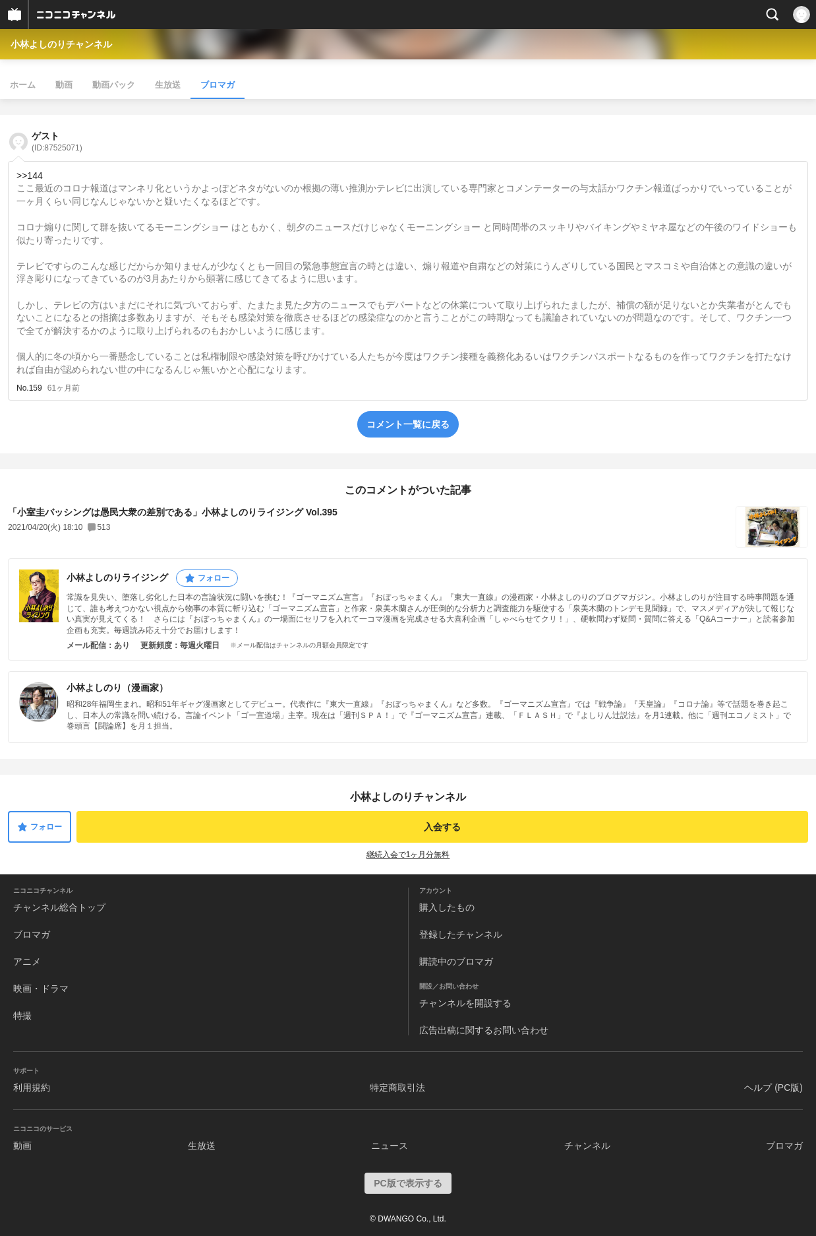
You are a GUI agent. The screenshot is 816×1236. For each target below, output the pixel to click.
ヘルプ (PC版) (773, 1087)
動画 (64, 85)
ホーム (23, 85)
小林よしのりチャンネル (61, 44)
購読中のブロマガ (456, 961)
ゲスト (57, 141)
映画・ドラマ (41, 988)
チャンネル (587, 1145)
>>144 (29, 175)
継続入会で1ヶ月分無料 (408, 854)
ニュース (389, 1145)
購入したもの (447, 907)
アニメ (27, 961)
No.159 (29, 388)
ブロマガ (217, 85)
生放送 (168, 85)
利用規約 (31, 1087)
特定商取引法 (397, 1087)
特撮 (22, 1015)
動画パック (113, 85)
